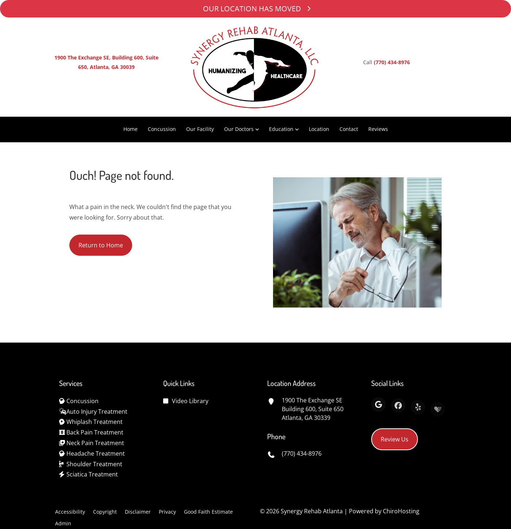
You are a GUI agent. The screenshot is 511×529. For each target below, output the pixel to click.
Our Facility (200, 129)
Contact (348, 129)
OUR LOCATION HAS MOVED (255, 8)
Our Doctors (239, 129)
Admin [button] (63, 523)
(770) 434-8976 (392, 62)
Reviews (378, 129)
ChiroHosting (401, 511)
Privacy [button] (167, 511)
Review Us (394, 439)
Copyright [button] (105, 511)
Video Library (190, 401)
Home (130, 129)
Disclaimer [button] (138, 511)
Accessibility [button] (70, 511)
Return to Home (100, 246)
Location (319, 129)
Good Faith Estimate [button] (208, 511)
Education (281, 129)
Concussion (162, 129)
